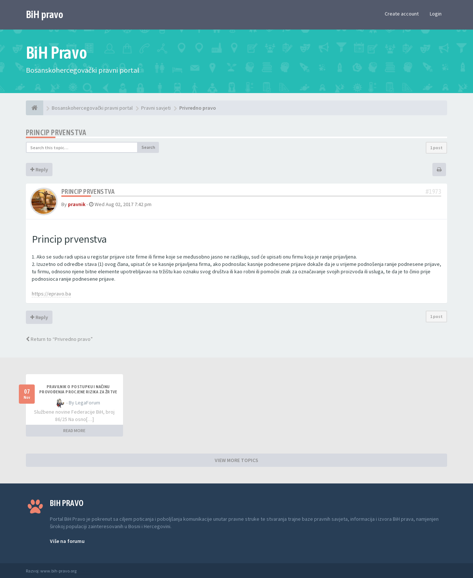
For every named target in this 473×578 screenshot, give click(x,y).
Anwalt (84, 571)
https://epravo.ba (51, 293)
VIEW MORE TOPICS (236, 460)
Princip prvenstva (56, 132)
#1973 (433, 191)
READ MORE (74, 430)
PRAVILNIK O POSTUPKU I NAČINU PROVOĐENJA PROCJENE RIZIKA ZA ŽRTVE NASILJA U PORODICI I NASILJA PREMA (78, 392)
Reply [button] (39, 169)
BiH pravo (44, 14)
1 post (436, 147)
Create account (402, 13)
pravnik (76, 204)
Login (436, 13)
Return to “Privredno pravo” (59, 339)
